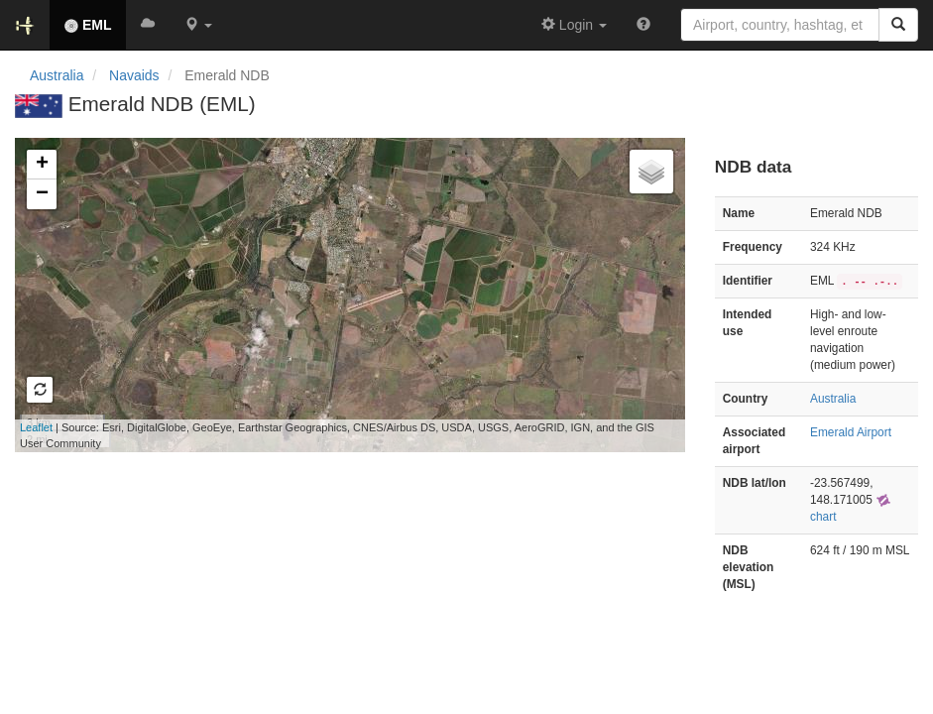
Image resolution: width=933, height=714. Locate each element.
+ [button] (42, 164)
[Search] (898, 25)
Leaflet (36, 427)
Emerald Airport (850, 432)
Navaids (134, 75)
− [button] (42, 194)
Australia (56, 75)
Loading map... (334, 294)
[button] (198, 25)
